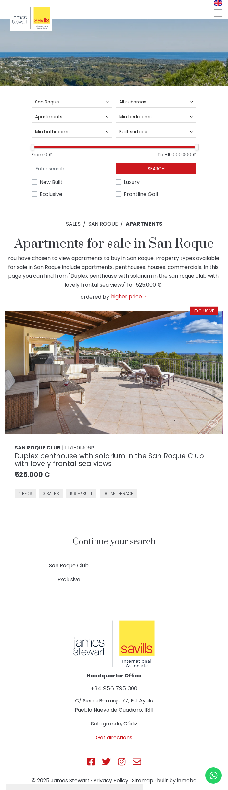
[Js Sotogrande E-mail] (137, 761)
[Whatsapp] (213, 775)
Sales (73, 224)
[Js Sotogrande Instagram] (121, 761)
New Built (51, 182)
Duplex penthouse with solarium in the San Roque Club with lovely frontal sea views (109, 459)
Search (156, 168)
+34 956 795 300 (114, 688)
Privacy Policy (110, 780)
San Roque (103, 224)
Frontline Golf (141, 194)
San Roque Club (69, 565)
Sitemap (142, 780)
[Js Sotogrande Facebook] (91, 761)
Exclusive (51, 194)
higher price (127, 297)
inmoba (186, 780)
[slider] (32, 147)
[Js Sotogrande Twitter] (106, 761)
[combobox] (72, 102)
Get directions (114, 737)
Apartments (144, 224)
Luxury (132, 182)
